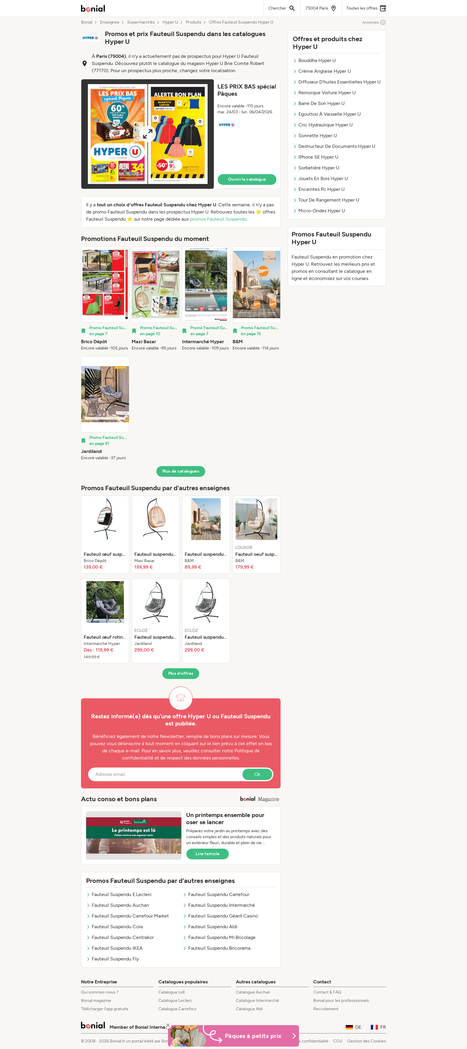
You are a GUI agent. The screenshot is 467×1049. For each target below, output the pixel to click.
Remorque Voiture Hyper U (324, 92)
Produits (193, 22)
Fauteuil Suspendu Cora (114, 926)
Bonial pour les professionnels (341, 1000)
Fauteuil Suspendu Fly (112, 959)
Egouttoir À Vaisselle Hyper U (327, 114)
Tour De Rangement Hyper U (326, 200)
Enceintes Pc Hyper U (319, 189)
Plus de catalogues (180, 471)
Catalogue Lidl (171, 992)
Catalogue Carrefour (177, 1008)
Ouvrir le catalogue (247, 179)
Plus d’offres (181, 673)
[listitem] (105, 298)
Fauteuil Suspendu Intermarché (219, 905)
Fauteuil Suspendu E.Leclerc (119, 894)
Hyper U (170, 22)
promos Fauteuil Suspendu (218, 219)
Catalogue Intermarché (257, 1000)
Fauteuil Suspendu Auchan (117, 905)
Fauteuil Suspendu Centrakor (120, 937)
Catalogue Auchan (253, 992)
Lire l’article (208, 853)
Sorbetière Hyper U (316, 168)
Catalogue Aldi (249, 1008)
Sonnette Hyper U (315, 135)
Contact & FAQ (327, 992)
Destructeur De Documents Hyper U (334, 146)
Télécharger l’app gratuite (104, 1008)
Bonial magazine (96, 1000)
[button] (181, 134)
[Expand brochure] (147, 134)
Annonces (374, 22)
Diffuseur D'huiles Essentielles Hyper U (337, 82)
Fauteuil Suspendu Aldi (210, 926)
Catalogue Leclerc (175, 1000)
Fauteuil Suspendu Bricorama (216, 948)
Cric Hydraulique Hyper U (323, 125)
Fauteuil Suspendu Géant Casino (220, 916)
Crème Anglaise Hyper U (322, 71)
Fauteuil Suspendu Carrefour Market (127, 916)
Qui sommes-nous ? (100, 992)
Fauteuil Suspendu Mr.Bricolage (219, 937)
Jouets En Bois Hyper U (320, 178)
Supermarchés (141, 22)
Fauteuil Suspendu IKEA (114, 948)
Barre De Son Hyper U (319, 103)
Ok (257, 774)
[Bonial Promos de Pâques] (233, 1036)
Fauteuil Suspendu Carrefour (216, 894)
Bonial (86, 22)
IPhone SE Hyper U (315, 157)
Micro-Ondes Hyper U (319, 210)
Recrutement (325, 1008)
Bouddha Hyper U (314, 60)
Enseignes (109, 22)
